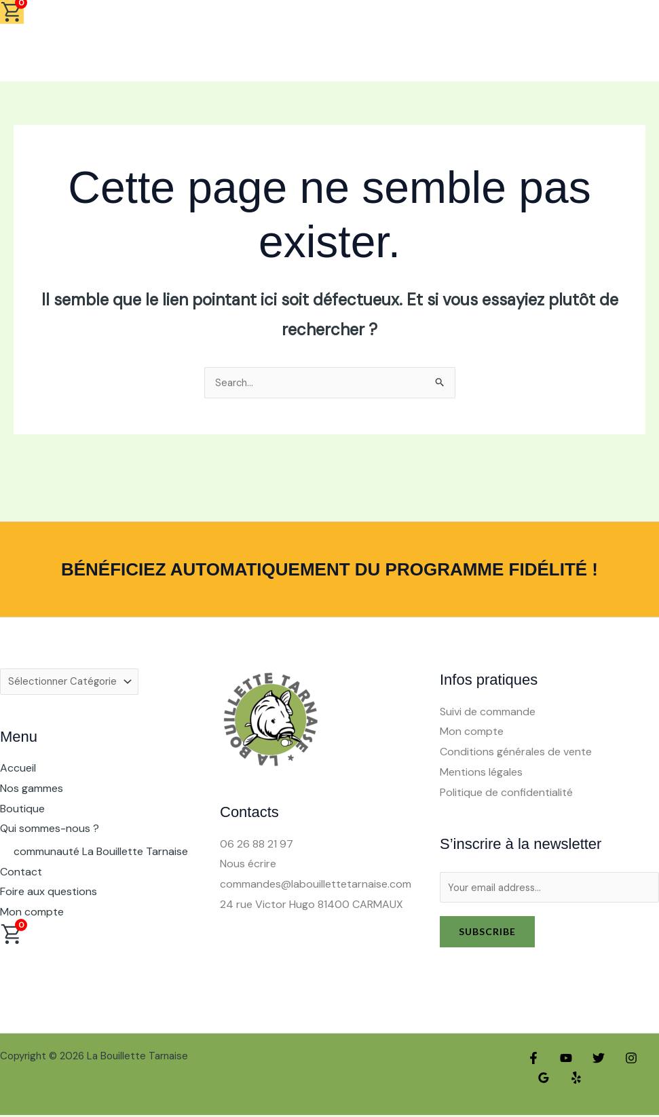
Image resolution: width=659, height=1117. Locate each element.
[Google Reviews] (542, 1080)
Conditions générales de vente (516, 752)
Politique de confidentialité (506, 793)
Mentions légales (481, 772)
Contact (21, 874)
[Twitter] (592, 1060)
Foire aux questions (48, 895)
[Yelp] (571, 1080)
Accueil (18, 771)
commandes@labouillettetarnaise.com (315, 884)
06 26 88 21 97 (256, 844)
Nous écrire (248, 864)
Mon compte (32, 914)
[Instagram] (621, 1060)
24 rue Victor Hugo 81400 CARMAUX (311, 905)
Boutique (22, 811)
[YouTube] (563, 1060)
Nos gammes (31, 791)
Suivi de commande (487, 712)
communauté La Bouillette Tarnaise (101, 854)
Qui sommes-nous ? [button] (49, 832)
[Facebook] (533, 1060)
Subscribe (487, 933)
